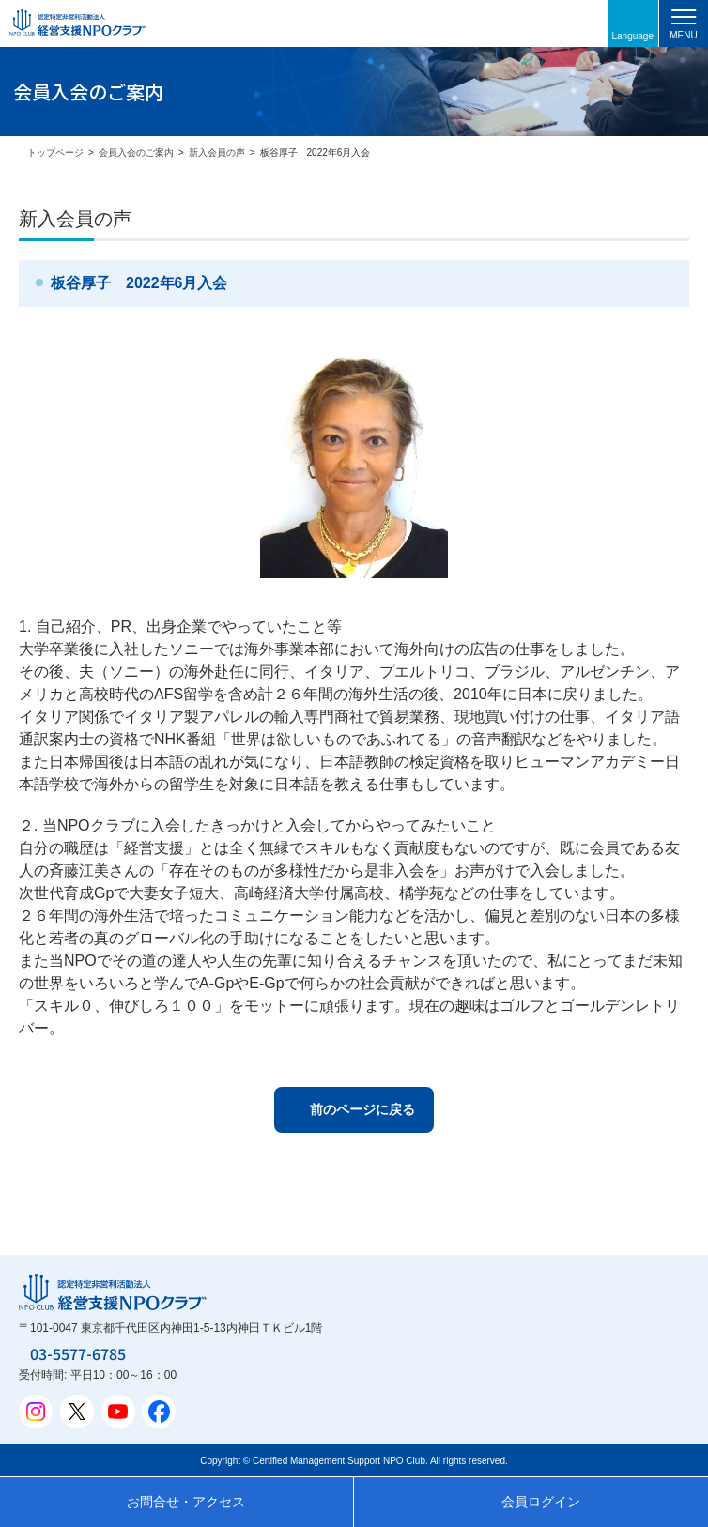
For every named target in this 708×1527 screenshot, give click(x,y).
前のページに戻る (362, 1109)
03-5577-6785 (78, 1353)
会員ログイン (540, 1501)
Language (633, 36)
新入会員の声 (217, 152)
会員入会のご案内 (136, 152)
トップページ (55, 152)
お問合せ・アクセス (186, 1501)
